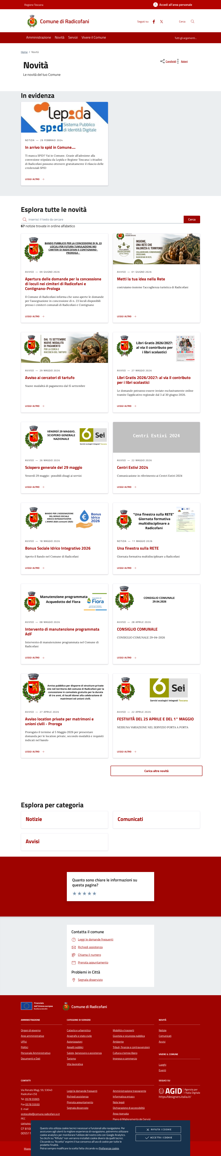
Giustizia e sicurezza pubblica (129, 1036)
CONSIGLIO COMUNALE (137, 629)
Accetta (158, 1138)
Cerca (192, 219)
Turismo (71, 1058)
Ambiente (118, 1042)
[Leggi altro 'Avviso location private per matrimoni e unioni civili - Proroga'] (35, 751)
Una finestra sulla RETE (138, 548)
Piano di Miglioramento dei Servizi (132, 1119)
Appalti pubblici (75, 1047)
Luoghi (162, 1065)
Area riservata (121, 1113)
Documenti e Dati (30, 1058)
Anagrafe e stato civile (79, 1036)
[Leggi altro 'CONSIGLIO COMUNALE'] (127, 657)
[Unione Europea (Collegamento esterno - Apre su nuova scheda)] (38, 1006)
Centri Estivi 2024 (132, 467)
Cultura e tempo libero (125, 1053)
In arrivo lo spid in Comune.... (50, 147)
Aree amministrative (32, 1036)
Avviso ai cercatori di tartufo (49, 377)
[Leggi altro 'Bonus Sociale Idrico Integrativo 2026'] (35, 568)
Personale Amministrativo (35, 1053)
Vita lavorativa (75, 1064)
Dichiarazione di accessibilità (129, 1108)
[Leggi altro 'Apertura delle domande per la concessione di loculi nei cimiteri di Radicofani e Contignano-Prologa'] (35, 316)
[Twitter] (160, 21)
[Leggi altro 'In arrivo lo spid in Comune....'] (35, 179)
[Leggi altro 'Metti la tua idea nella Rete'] (127, 316)
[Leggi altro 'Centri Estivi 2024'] (127, 487)
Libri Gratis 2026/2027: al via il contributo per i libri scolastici (154, 379)
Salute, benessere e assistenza (84, 1053)
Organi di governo (31, 1030)
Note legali (118, 1102)
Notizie (162, 1030)
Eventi (162, 1070)
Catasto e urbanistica (79, 1030)
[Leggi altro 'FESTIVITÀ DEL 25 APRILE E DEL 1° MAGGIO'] (127, 751)
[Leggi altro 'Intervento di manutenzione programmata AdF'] (35, 657)
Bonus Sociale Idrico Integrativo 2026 (58, 548)
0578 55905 (32, 1099)
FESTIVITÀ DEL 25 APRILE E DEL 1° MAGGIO (155, 719)
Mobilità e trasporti (123, 1030)
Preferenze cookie (109, 1148)
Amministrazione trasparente (129, 1091)
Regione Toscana (33, 5)
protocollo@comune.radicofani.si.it (40, 1114)
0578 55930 (32, 1104)
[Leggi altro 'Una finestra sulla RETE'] (127, 568)
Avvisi (162, 1042)
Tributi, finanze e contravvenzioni (131, 1047)
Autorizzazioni (74, 1042)
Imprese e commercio (125, 1058)
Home (24, 52)
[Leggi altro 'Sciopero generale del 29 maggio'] (35, 487)
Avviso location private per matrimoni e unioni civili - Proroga (59, 721)
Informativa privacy (124, 1096)
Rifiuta (158, 1130)
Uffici (24, 1042)
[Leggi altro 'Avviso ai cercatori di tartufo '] (35, 406)
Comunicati (165, 1036)
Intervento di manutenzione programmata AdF (62, 631)
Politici (24, 1047)
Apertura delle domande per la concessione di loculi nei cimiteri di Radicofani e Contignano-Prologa (63, 283)
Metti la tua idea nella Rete (141, 279)
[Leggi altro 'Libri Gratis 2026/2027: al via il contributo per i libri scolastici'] (127, 406)
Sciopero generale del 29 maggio (53, 467)
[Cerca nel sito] (192, 21)
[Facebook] (152, 21)
